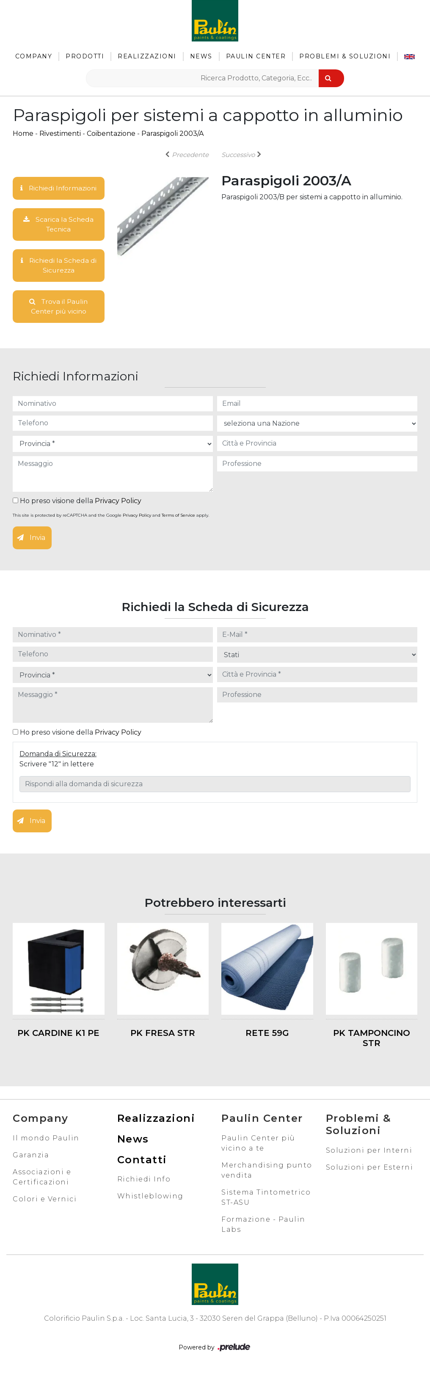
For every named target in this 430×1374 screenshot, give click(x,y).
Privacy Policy (118, 502)
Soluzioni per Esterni (369, 1169)
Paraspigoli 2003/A (172, 133)
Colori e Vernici (45, 1200)
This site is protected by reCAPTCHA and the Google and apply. (111, 516)
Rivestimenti (60, 133)
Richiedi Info (144, 1181)
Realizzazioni (147, 56)
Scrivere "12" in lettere (56, 765)
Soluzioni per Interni (369, 1152)
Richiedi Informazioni (58, 188)
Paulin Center (256, 56)
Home (23, 133)
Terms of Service (178, 516)
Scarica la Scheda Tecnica (58, 224)
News (201, 56)
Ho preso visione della (77, 502)
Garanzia (31, 1156)
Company (33, 56)
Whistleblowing (150, 1198)
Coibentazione (111, 133)
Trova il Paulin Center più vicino (58, 307)
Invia (31, 539)
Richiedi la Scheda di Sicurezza (58, 266)
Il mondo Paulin (46, 1139)
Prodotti (85, 56)
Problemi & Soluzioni (345, 56)
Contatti (142, 1161)
